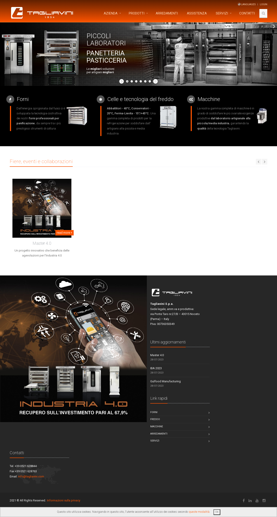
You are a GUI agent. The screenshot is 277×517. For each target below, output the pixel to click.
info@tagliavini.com (31, 476)
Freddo (155, 419)
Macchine (156, 426)
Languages (248, 4)
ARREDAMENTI (167, 13)
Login (263, 4)
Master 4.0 (42, 243)
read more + (64, 232)
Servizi (222, 13)
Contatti (247, 13)
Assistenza (197, 13)
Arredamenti (158, 433)
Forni (153, 412)
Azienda (110, 13)
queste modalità (199, 511)
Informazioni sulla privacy (63, 500)
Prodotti (136, 13)
